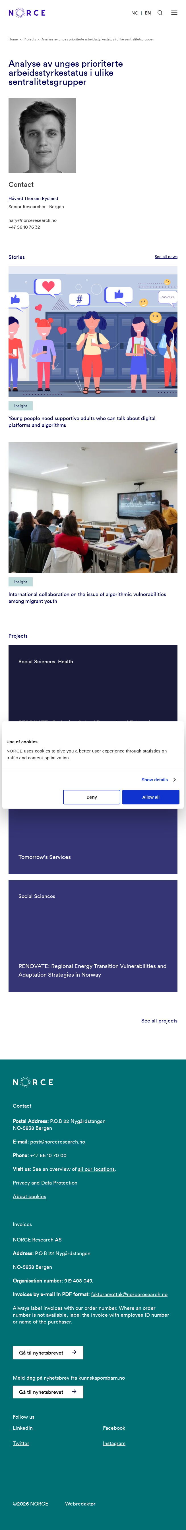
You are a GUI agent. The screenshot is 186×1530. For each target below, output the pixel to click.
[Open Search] (160, 12)
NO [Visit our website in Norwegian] (135, 13)
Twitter (21, 1443)
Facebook (114, 1428)
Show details (155, 779)
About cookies (29, 1196)
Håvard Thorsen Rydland (33, 198)
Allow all (151, 797)
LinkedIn (23, 1428)
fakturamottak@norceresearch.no (129, 1294)
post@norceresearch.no (57, 1141)
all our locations (96, 1169)
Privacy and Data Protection (45, 1182)
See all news (166, 256)
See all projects (159, 1020)
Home (13, 39)
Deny (91, 797)
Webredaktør (80, 1503)
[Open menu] (174, 13)
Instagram (114, 1443)
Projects (30, 39)
